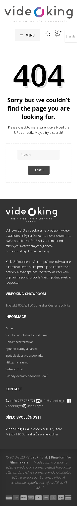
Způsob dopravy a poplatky (24, 355)
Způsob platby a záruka (22, 349)
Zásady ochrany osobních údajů (27, 376)
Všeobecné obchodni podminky (27, 335)
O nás (10, 328)
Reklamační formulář (19, 342)
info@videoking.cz (53, 401)
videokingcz (14, 406)
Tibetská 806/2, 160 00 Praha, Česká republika (38, 305)
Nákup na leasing (17, 362)
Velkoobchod (14, 369)
